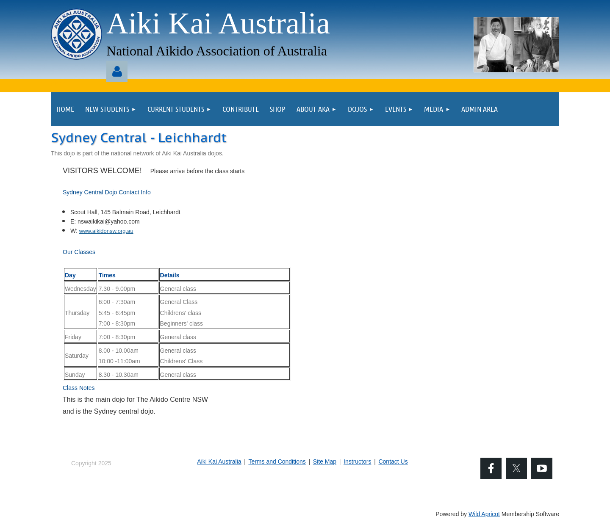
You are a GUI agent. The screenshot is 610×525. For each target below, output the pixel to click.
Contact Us (393, 461)
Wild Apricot (484, 514)
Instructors (357, 461)
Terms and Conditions (276, 461)
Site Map (324, 461)
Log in (117, 71)
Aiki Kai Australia (219, 461)
